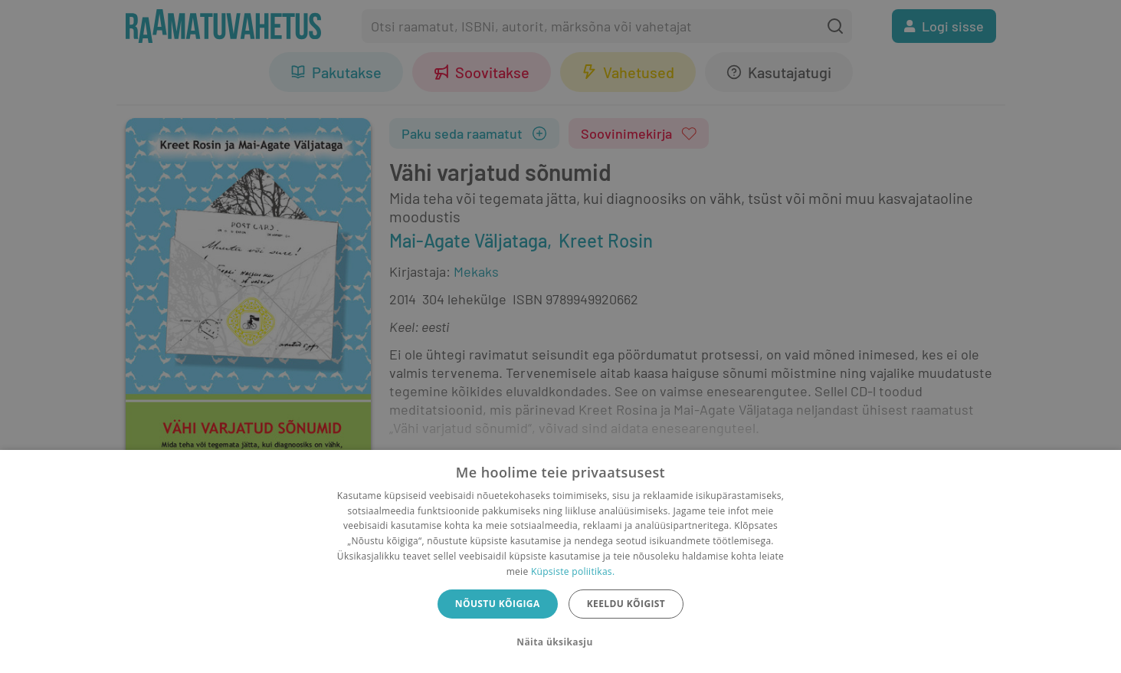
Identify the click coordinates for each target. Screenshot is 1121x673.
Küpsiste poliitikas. (573, 571)
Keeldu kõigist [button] (626, 603)
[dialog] (560, 561)
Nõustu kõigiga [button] (497, 603)
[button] (560, 642)
